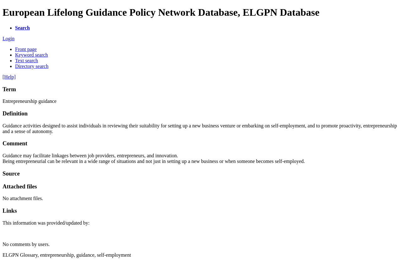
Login (8, 38)
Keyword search (31, 55)
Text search (26, 60)
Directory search (31, 66)
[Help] (9, 77)
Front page (26, 49)
